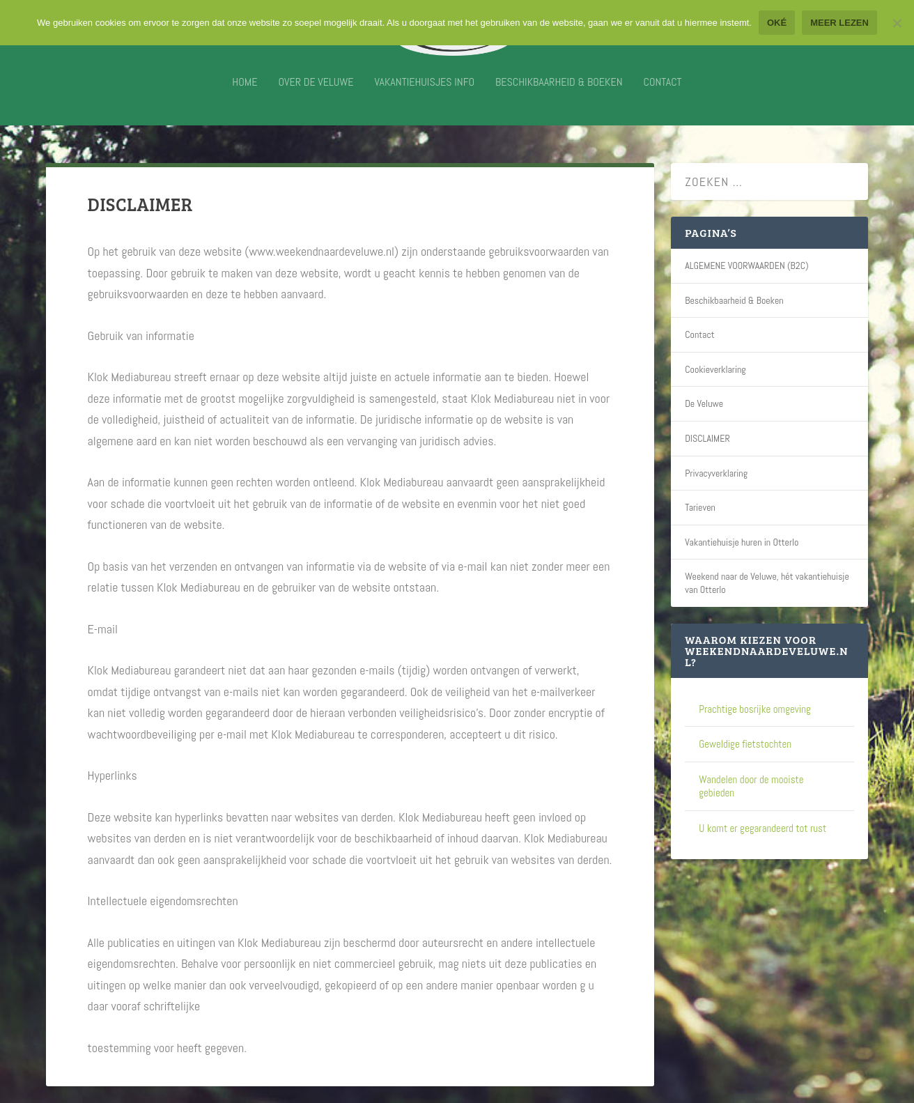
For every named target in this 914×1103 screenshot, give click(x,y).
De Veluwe (704, 403)
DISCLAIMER (707, 438)
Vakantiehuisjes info (425, 92)
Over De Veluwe (315, 92)
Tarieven (700, 507)
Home (244, 92)
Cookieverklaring (715, 369)
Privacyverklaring (716, 473)
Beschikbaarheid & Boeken (558, 92)
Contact (663, 92)
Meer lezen (839, 22)
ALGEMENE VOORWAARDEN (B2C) (747, 265)
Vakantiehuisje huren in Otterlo (741, 542)
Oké (777, 22)
